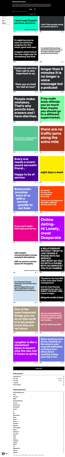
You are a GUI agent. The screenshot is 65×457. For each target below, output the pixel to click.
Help (17, 455)
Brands (19, 455)
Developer (26, 455)
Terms (43, 455)
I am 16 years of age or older (20, 11)
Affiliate (22, 455)
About (14, 455)
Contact (32, 455)
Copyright (36, 455)
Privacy (40, 455)
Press (30, 455)
